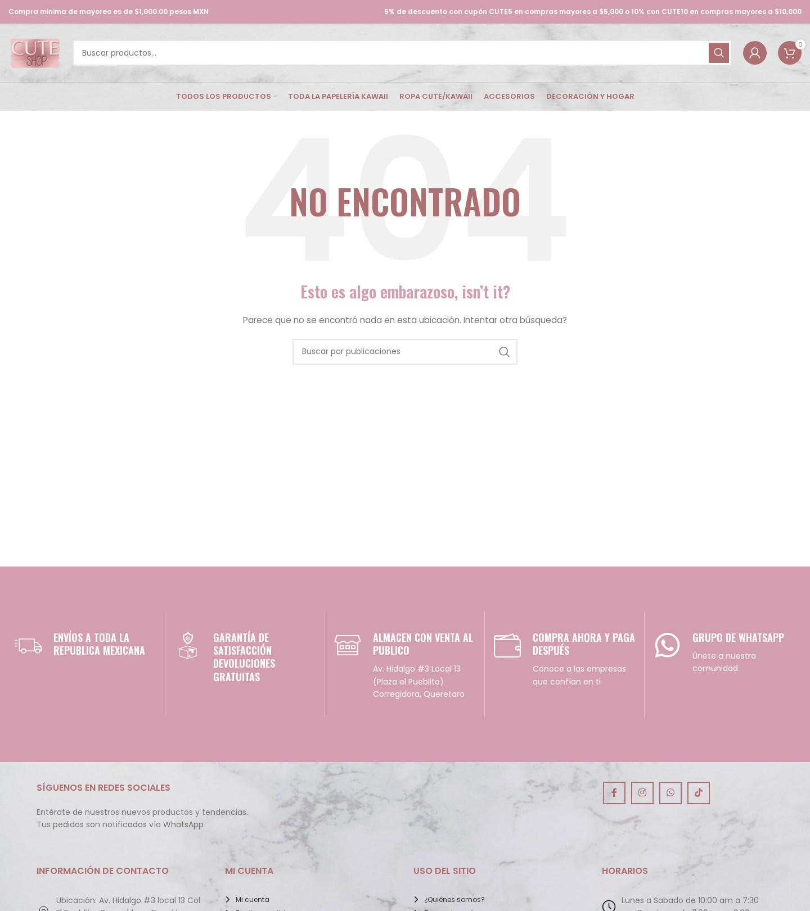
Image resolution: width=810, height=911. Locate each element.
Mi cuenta (252, 899)
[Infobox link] (85, 645)
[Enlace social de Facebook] (614, 793)
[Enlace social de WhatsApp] (670, 793)
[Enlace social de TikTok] (698, 793)
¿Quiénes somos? (454, 899)
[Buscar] (402, 53)
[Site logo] (34, 52)
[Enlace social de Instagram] (642, 793)
